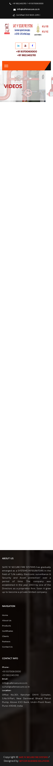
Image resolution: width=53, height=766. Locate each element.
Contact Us (7, 646)
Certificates (7, 631)
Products (6, 625)
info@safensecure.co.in (28, 9)
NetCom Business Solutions (34, 761)
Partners (6, 641)
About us (6, 620)
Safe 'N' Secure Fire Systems (33, 757)
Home (5, 615)
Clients (5, 636)
